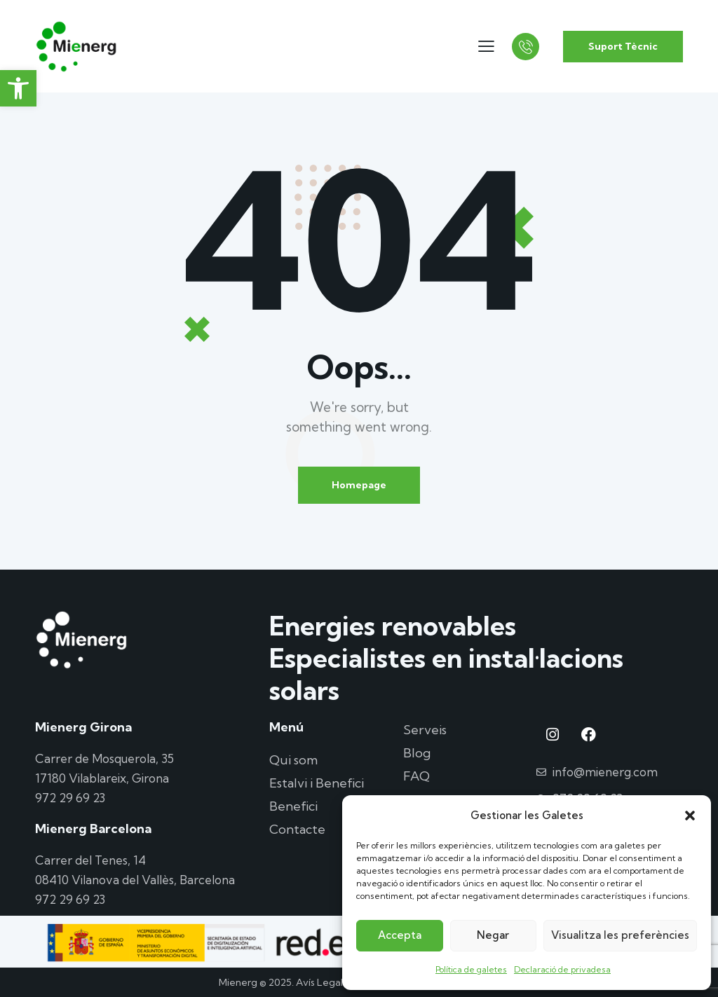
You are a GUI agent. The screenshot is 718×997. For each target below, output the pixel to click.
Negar (493, 935)
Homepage (359, 485)
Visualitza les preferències (620, 935)
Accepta (399, 935)
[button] (18, 88)
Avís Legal (319, 982)
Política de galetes (471, 969)
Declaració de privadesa (562, 969)
